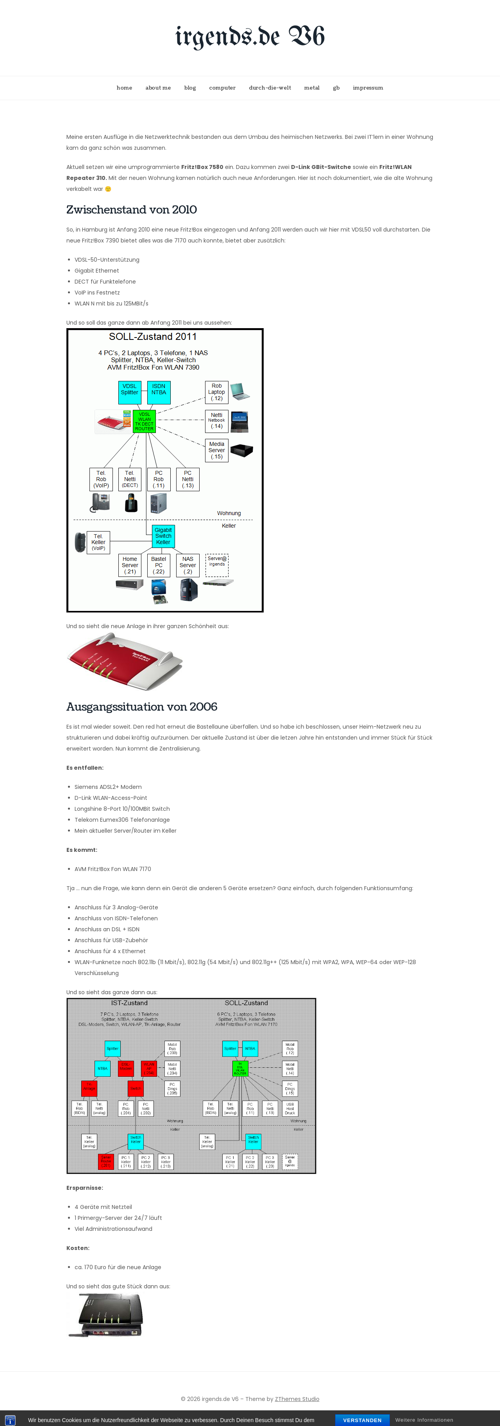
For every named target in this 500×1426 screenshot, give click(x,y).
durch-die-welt (270, 88)
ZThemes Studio (297, 1399)
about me (158, 88)
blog (190, 88)
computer (222, 88)
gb (336, 88)
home (124, 88)
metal (312, 88)
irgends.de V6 (250, 37)
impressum (368, 88)
